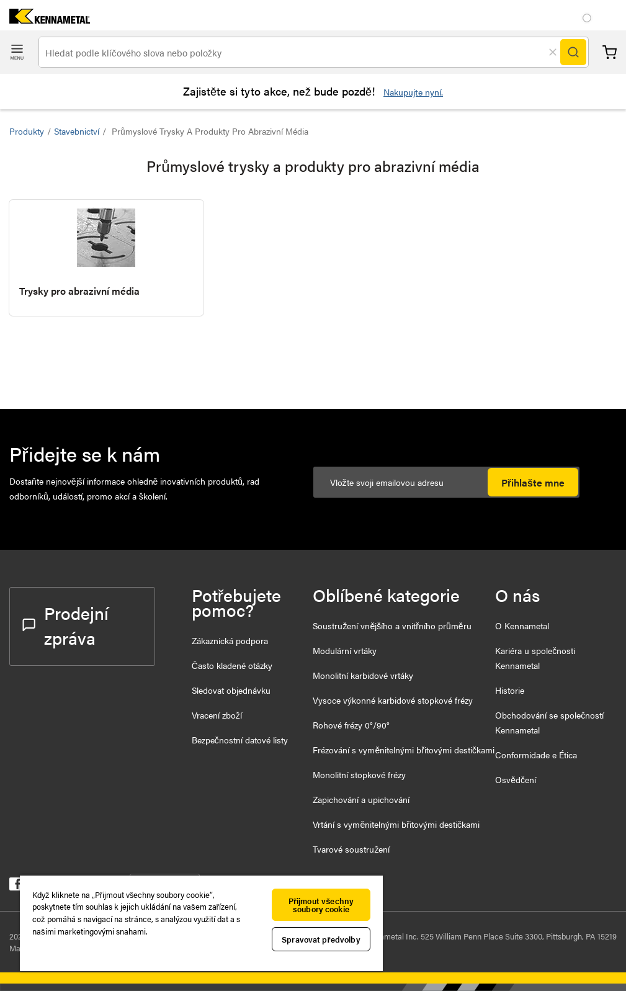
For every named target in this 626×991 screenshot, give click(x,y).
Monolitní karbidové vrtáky (363, 675)
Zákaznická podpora (230, 640)
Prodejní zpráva (65, 625)
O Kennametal (522, 625)
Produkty (26, 131)
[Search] (573, 52)
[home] (45, 19)
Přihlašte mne (533, 482)
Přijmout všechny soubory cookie (321, 905)
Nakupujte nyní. (413, 92)
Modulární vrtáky (345, 650)
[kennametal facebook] (15, 886)
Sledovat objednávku (231, 690)
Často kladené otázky (232, 665)
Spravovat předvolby (321, 939)
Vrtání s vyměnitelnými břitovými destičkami (396, 824)
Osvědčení (515, 779)
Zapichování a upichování (361, 799)
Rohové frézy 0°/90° (351, 725)
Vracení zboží (217, 715)
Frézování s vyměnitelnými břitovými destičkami (403, 749)
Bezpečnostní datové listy (240, 739)
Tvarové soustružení (351, 849)
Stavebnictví (76, 131)
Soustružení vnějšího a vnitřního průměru (392, 625)
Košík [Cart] (609, 52)
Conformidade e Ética (536, 754)
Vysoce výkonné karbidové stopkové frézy (393, 700)
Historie (509, 690)
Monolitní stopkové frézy (359, 774)
